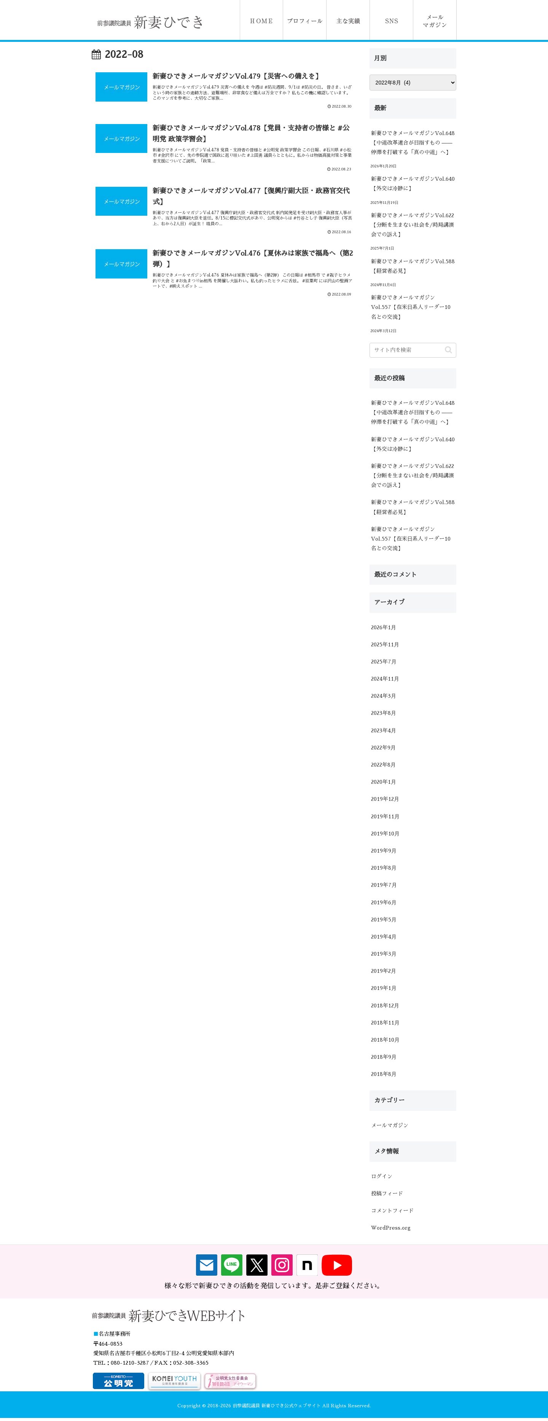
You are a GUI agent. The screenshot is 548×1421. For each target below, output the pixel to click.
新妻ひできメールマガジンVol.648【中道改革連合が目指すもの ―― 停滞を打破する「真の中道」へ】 (413, 142)
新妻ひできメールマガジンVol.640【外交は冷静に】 (413, 183)
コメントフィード (392, 1210)
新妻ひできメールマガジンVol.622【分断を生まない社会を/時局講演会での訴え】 (412, 225)
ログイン (381, 1176)
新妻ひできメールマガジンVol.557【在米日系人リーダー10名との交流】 (411, 307)
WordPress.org (391, 1227)
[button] (448, 349)
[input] (413, 350)
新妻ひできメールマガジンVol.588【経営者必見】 (413, 266)
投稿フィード (387, 1193)
